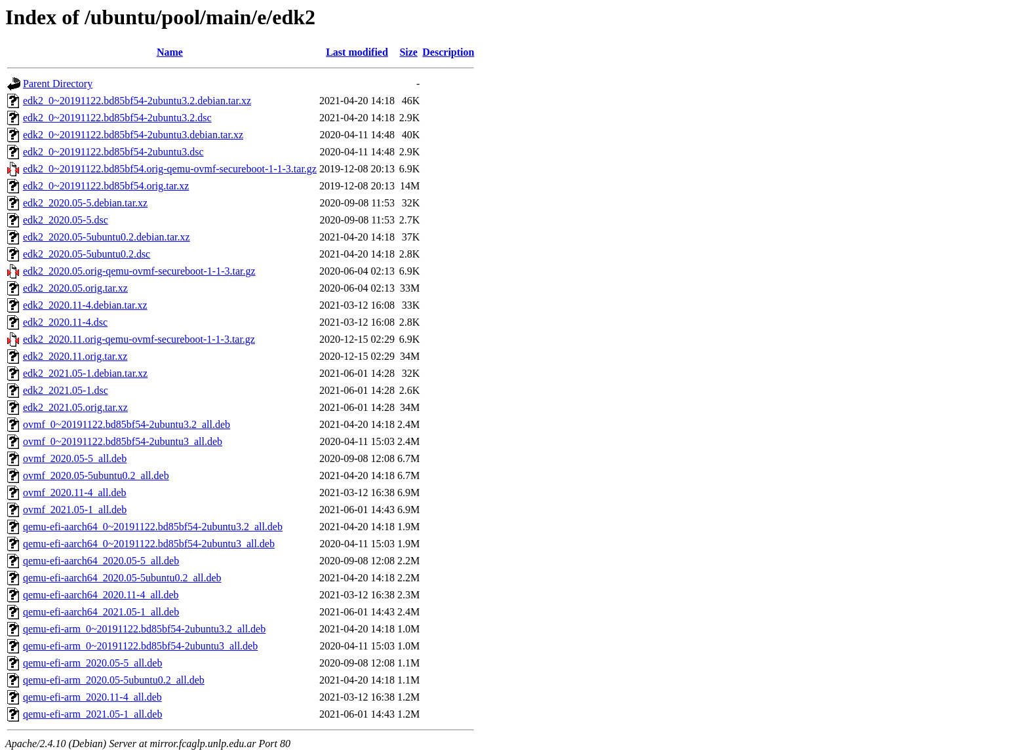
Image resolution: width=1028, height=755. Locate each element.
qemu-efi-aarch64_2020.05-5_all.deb (101, 560)
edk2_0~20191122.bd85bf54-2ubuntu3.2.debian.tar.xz (137, 100)
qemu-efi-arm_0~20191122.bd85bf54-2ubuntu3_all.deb (140, 645)
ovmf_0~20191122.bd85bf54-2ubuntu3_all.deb (122, 441)
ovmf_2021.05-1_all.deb (75, 509)
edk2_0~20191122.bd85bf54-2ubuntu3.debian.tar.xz (133, 134)
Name (170, 52)
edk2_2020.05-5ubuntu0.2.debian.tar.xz (106, 236)
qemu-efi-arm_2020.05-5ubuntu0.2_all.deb (114, 680)
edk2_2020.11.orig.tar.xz (75, 356)
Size (408, 52)
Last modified (357, 52)
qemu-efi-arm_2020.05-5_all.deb (92, 662)
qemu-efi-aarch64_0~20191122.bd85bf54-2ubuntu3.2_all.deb (153, 526)
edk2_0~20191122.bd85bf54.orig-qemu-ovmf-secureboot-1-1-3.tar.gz (170, 168)
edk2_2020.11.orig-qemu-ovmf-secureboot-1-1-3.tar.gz (139, 339)
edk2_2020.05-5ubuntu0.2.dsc (86, 254)
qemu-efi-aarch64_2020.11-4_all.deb (101, 594)
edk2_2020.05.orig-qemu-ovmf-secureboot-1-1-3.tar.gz (139, 271)
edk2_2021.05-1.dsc (65, 390)
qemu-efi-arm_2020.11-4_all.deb (92, 697)
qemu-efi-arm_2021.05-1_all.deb (92, 714)
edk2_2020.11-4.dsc (65, 322)
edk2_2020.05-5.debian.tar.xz (85, 202)
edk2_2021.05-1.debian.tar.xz (85, 373)
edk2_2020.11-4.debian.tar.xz (85, 305)
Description (448, 52)
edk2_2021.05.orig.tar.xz (75, 407)
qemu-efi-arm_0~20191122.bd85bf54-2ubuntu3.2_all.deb (144, 628)
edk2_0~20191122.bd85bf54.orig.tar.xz (106, 185)
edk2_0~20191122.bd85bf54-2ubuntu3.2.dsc (117, 117)
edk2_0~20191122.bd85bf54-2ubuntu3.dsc (113, 151)
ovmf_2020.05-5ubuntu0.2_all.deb (96, 475)
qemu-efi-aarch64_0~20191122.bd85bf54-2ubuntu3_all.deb (149, 543)
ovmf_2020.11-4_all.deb (75, 492)
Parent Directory (57, 83)
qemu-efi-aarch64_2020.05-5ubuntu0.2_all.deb (122, 577)
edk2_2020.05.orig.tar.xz (75, 288)
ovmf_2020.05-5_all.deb (75, 458)
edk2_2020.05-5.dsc (65, 219)
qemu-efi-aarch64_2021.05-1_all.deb (101, 611)
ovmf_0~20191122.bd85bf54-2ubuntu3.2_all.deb (126, 424)
